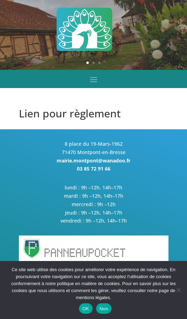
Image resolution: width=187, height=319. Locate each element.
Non (104, 308)
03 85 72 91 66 (93, 168)
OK (85, 308)
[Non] (178, 290)
